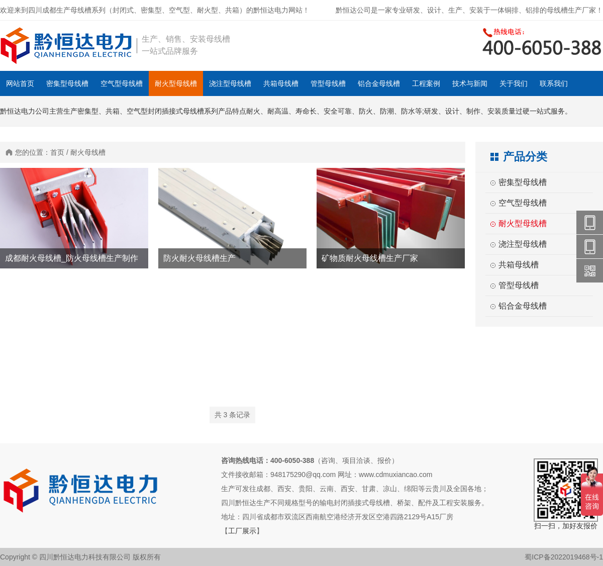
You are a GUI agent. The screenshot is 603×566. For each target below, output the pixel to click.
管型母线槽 (328, 83)
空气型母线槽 (121, 83)
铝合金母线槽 (379, 83)
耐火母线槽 (88, 152)
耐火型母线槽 (176, 83)
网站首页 (20, 83)
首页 (57, 152)
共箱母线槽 (280, 83)
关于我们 (513, 83)
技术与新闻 (469, 83)
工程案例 (426, 83)
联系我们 (554, 83)
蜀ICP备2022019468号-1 (564, 557)
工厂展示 (242, 531)
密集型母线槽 (67, 83)
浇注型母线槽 (230, 83)
